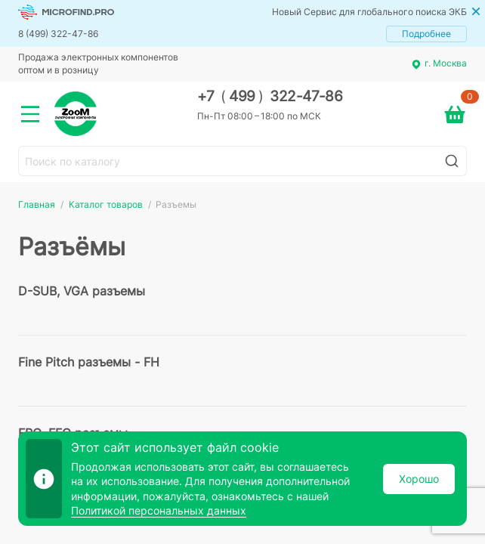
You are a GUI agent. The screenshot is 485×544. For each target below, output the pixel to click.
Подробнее (426, 33)
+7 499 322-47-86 (270, 96)
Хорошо (419, 478)
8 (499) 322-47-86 (58, 33)
